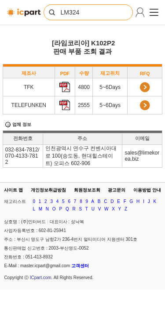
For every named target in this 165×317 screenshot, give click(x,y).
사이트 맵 (13, 190)
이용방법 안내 (147, 190)
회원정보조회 (87, 190)
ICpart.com (40, 277)
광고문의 (116, 190)
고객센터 (80, 265)
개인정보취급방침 (48, 190)
